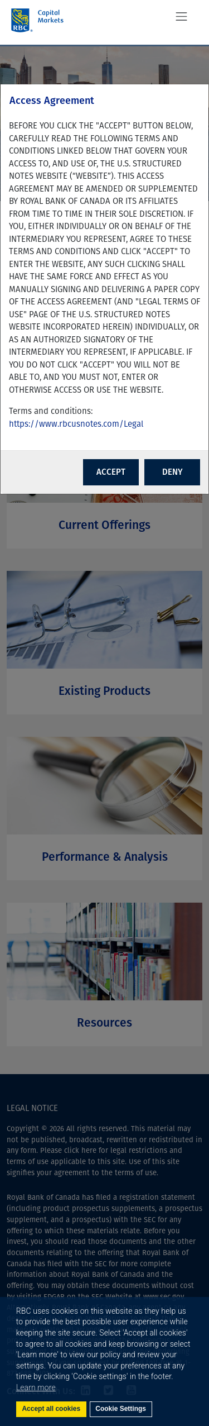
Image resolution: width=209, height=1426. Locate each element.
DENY (172, 472)
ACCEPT (110, 472)
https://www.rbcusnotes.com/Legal (76, 424)
